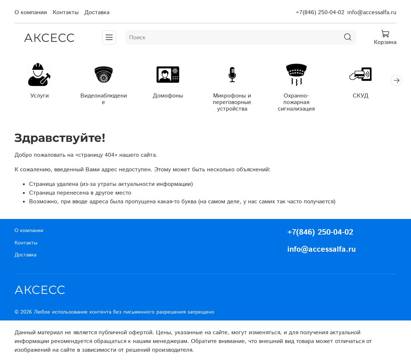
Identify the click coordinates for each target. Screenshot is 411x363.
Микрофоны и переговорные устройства (238, 103)
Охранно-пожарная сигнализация (304, 100)
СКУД (371, 97)
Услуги (40, 97)
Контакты (66, 12)
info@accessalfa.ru (371, 12)
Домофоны (172, 97)
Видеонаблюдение (106, 97)
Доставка (96, 12)
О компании (31, 12)
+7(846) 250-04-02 (320, 12)
